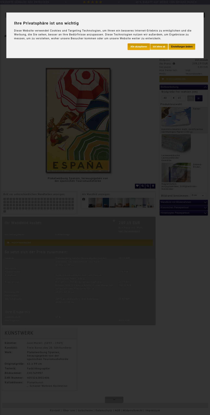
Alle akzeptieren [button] (139, 46)
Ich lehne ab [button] (159, 46)
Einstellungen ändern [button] (182, 46)
